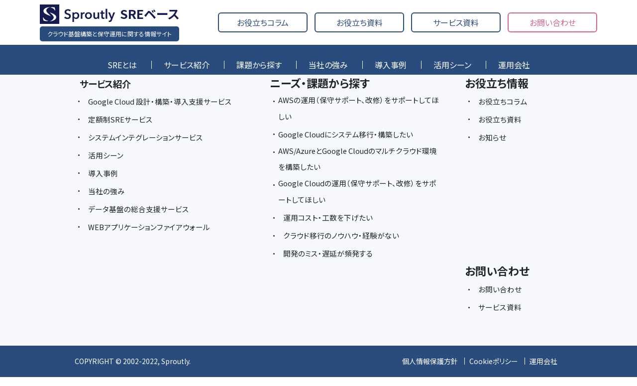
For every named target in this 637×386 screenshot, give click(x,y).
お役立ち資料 (359, 22)
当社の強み (328, 65)
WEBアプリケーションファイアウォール (153, 245)
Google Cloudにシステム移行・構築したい (351, 137)
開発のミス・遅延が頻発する (330, 262)
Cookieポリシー (493, 371)
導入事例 (391, 65)
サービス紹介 (187, 65)
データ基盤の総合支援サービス (142, 227)
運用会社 (514, 65)
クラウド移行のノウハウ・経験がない (344, 245)
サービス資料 (456, 22)
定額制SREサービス (122, 137)
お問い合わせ (553, 22)
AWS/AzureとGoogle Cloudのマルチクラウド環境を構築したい (355, 164)
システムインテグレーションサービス (149, 155)
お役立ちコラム (263, 22)
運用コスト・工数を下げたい (330, 227)
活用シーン (452, 65)
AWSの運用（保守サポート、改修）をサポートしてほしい (356, 110)
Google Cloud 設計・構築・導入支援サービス (162, 110)
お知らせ (493, 137)
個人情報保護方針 (430, 371)
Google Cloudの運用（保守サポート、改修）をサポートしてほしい (359, 200)
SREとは (122, 65)
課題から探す (259, 65)
